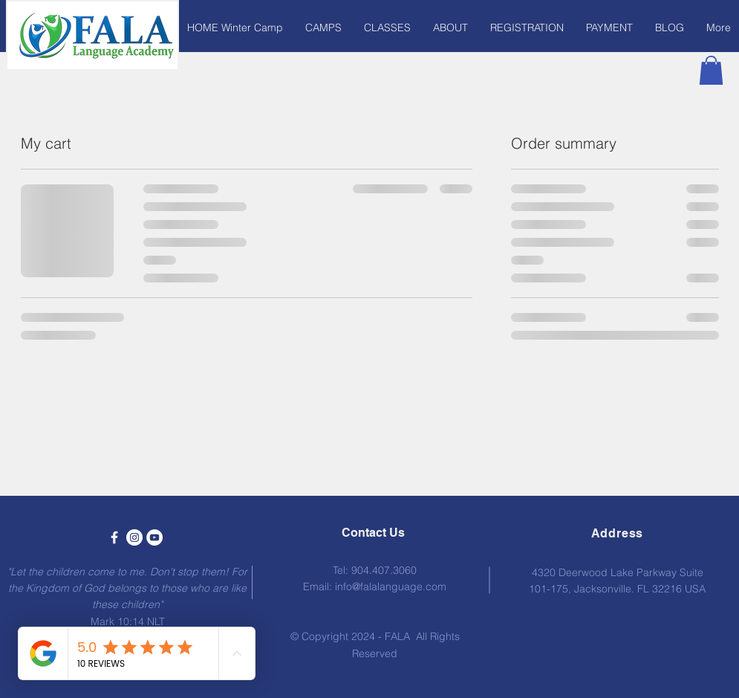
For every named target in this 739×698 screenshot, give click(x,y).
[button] (323, 27)
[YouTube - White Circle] (154, 537)
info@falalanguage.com (390, 586)
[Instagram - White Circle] (134, 537)
